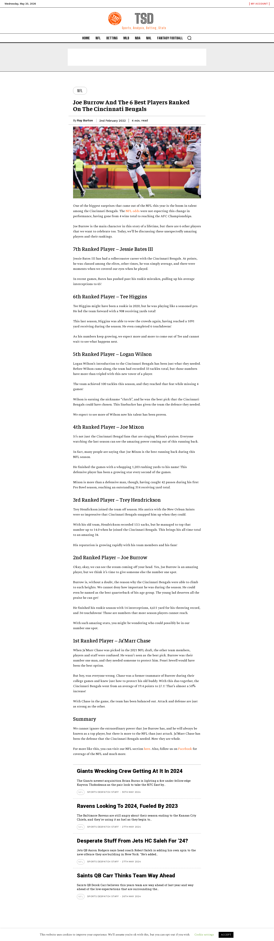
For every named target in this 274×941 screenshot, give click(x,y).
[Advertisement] (137, 57)
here (147, 748)
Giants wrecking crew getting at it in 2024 (129, 771)
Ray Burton (85, 120)
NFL (80, 91)
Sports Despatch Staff (103, 792)
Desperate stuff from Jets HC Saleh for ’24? (132, 841)
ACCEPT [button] (226, 935)
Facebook (185, 748)
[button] (189, 37)
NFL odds (132, 211)
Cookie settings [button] (204, 934)
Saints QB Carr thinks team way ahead (126, 875)
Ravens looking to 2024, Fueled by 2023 (127, 806)
